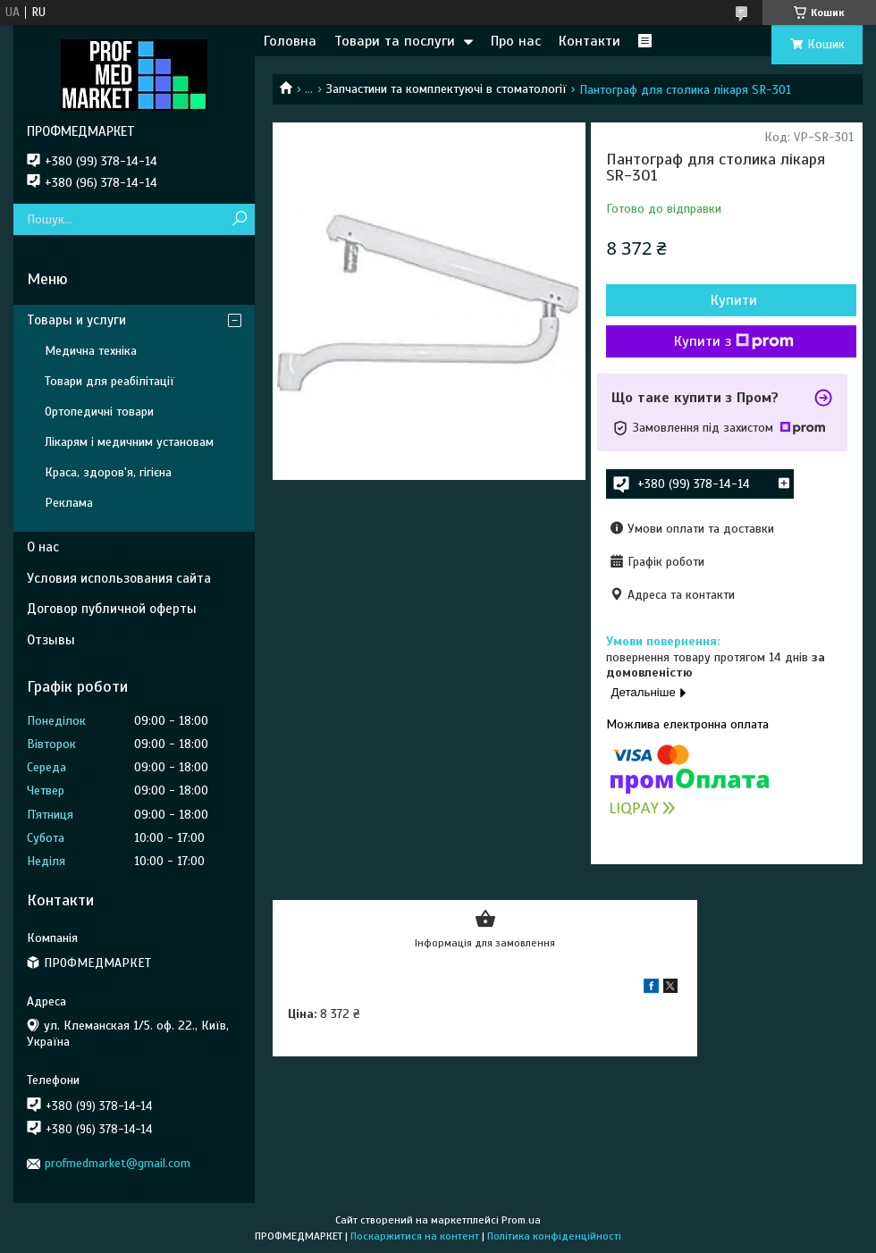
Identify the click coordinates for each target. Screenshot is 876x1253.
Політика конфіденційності (554, 1236)
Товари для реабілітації (109, 381)
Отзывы (51, 640)
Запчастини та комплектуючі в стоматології (446, 89)
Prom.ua (521, 1220)
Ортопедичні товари (99, 411)
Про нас (516, 41)
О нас (43, 547)
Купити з (734, 341)
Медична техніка (91, 350)
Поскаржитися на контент (414, 1236)
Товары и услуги (76, 320)
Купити (734, 300)
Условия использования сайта (119, 578)
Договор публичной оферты (112, 609)
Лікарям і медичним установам (129, 442)
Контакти (589, 41)
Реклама (69, 502)
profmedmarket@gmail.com (117, 1163)
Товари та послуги (394, 41)
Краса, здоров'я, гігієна (108, 472)
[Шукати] (239, 219)
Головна (290, 41)
